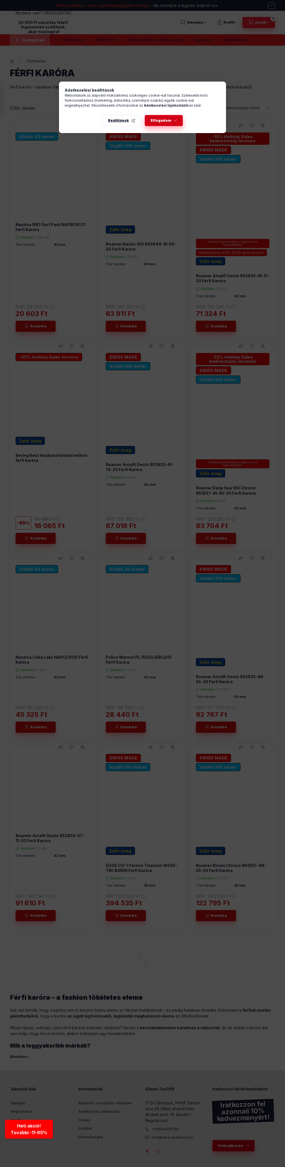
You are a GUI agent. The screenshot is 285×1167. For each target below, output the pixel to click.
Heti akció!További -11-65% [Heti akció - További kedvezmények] (29, 1130)
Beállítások (118, 120)
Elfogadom (161, 120)
